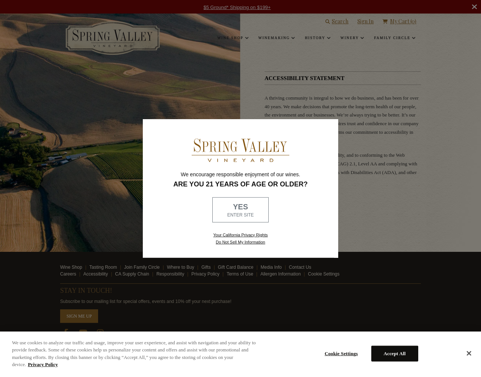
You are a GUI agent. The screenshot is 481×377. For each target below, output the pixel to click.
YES (240, 210)
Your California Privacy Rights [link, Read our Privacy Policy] (240, 234)
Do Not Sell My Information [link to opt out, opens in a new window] (240, 242)
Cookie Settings (341, 353)
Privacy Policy (43, 364)
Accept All (395, 353)
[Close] (469, 353)
